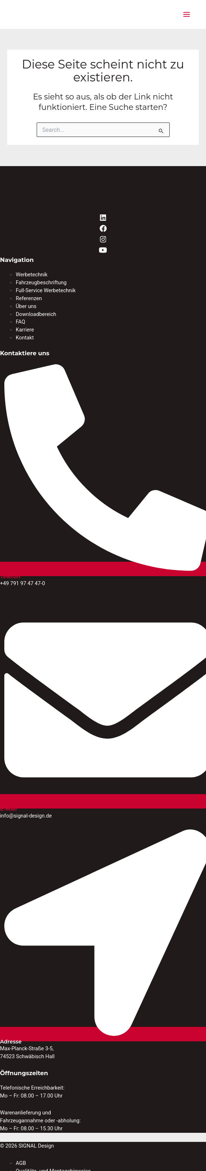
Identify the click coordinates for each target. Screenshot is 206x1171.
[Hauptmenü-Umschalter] (186, 14)
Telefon (10, 576)
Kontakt (25, 337)
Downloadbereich (36, 314)
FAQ (20, 322)
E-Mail (8, 809)
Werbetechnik (31, 274)
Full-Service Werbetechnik (46, 290)
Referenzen (29, 298)
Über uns (26, 306)
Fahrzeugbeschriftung (41, 282)
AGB (21, 1163)
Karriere (25, 329)
